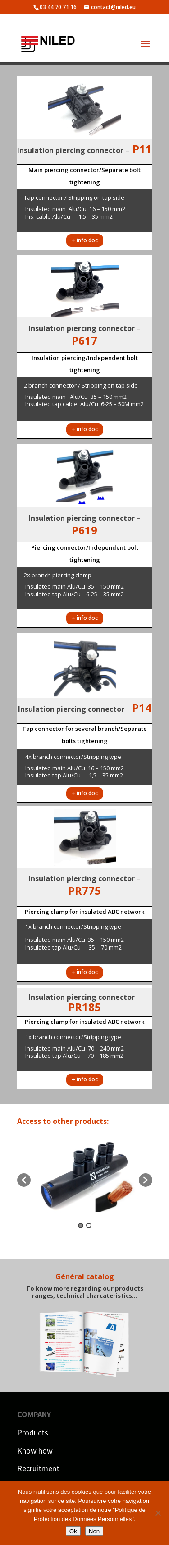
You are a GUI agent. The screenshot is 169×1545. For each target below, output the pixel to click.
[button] (24, 1180)
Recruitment (38, 1468)
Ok (73, 1531)
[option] (85, 1175)
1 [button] (80, 1225)
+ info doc (85, 240)
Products (32, 1432)
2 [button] (88, 1225)
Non (94, 1531)
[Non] (157, 1512)
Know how (35, 1450)
